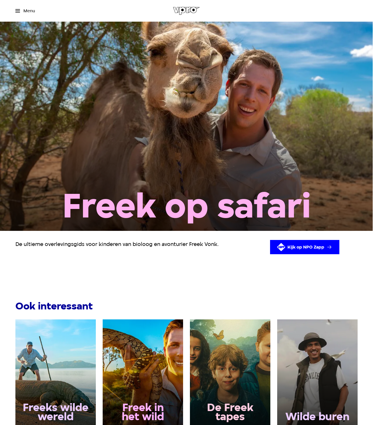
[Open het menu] (25, 11)
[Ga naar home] (186, 11)
